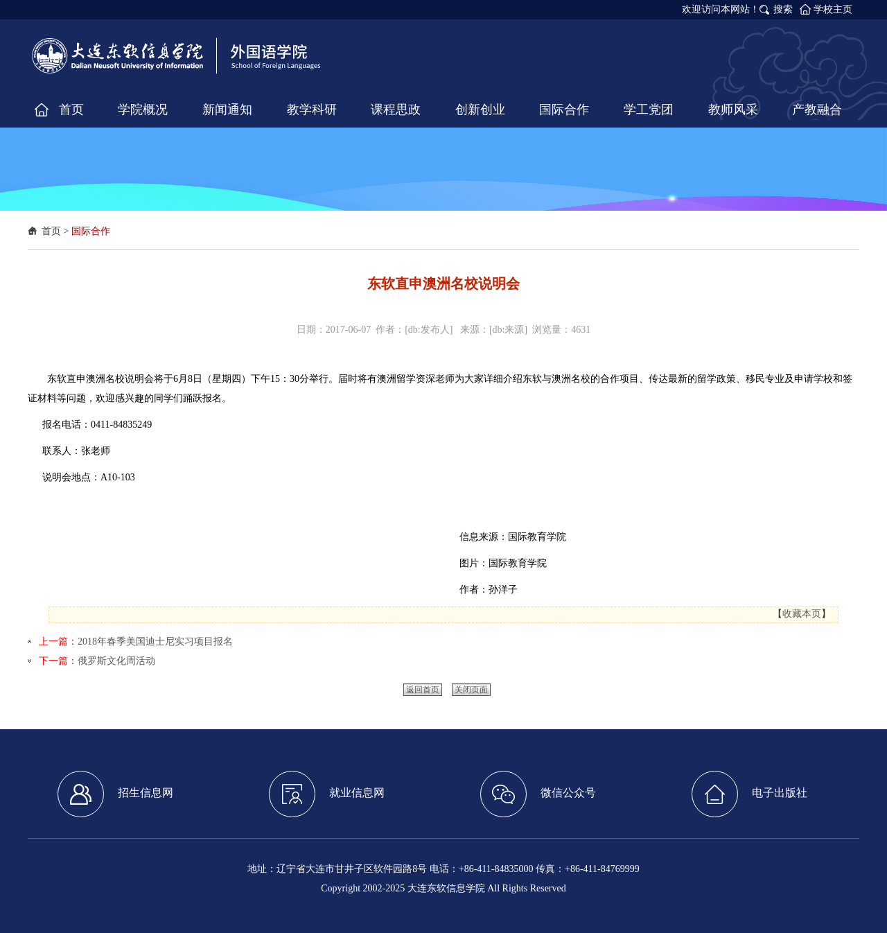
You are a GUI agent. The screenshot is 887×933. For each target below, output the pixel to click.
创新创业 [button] (480, 109)
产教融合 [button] (817, 109)
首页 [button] (71, 109)
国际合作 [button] (564, 109)
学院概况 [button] (143, 109)
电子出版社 (749, 794)
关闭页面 (471, 690)
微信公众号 (538, 794)
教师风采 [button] (733, 109)
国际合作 (90, 231)
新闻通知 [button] (227, 109)
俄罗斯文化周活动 (116, 661)
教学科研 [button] (312, 109)
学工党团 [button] (649, 109)
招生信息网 (115, 794)
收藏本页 (801, 614)
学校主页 (833, 9)
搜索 (783, 9)
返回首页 (422, 690)
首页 (51, 231)
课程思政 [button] (396, 109)
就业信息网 (327, 794)
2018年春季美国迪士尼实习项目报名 (155, 641)
